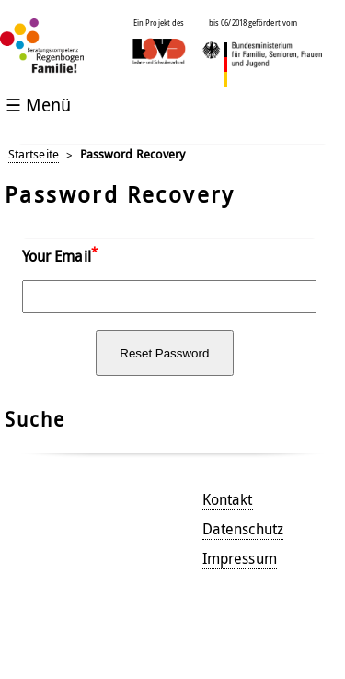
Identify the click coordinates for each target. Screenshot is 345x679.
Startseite (33, 154)
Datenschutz (242, 529)
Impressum (239, 558)
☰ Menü (38, 105)
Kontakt (227, 499)
